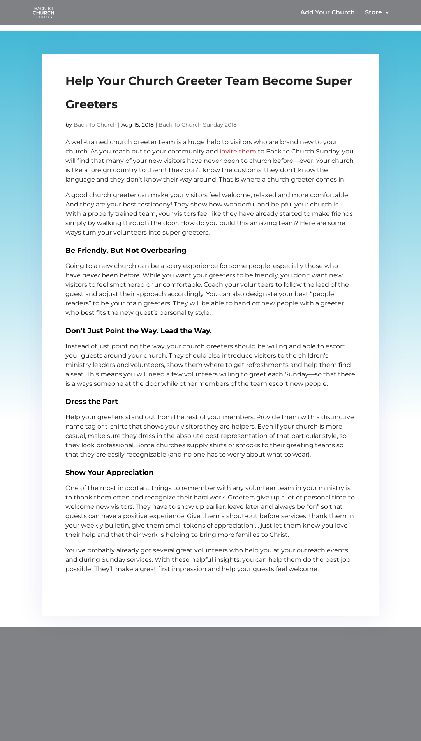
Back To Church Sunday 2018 (198, 124)
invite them (238, 151)
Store (373, 13)
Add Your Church (327, 13)
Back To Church (95, 124)
